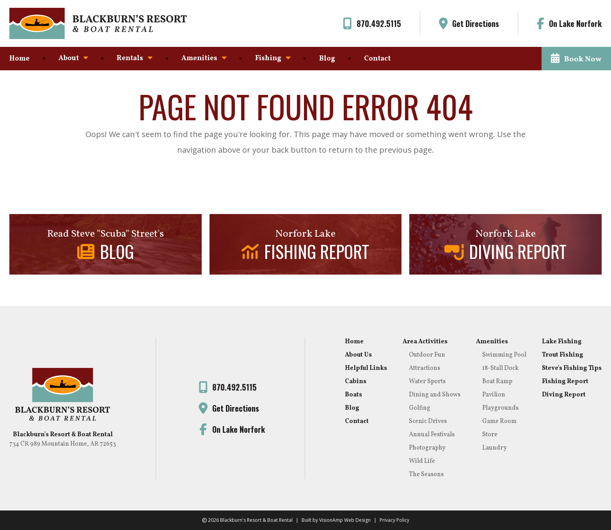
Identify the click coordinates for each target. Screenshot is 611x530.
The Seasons (426, 474)
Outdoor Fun (427, 355)
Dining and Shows (434, 395)
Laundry (494, 448)
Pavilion (493, 395)
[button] (576, 58)
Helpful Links (366, 368)
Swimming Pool (504, 355)
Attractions (424, 368)
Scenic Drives (428, 421)
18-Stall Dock (500, 368)
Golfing (419, 408)
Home (19, 59)
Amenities (203, 58)
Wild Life (422, 461)
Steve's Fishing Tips (572, 368)
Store (489, 434)
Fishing (272, 58)
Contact (377, 59)
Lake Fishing (562, 341)
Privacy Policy (394, 520)
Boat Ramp (497, 381)
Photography (427, 448)
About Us (358, 355)
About (73, 58)
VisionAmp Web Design (345, 520)
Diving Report (564, 395)
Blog (327, 59)
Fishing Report (565, 381)
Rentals (134, 58)
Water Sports (427, 381)
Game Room (499, 421)
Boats (353, 395)
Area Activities (425, 341)
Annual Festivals (432, 434)
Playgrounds (500, 408)
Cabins (355, 381)
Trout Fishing (562, 355)
